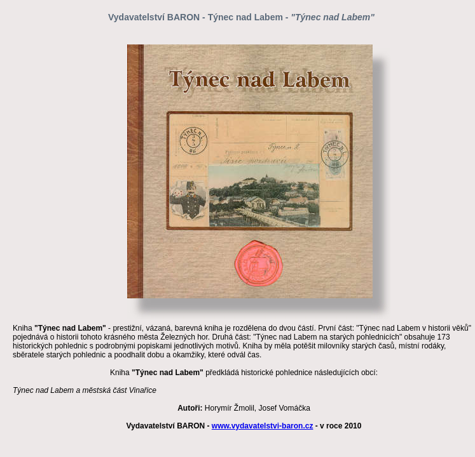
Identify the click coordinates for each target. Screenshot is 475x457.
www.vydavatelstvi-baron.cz (262, 425)
